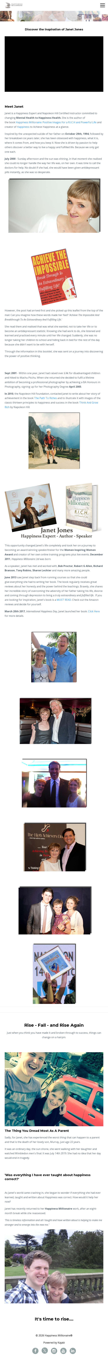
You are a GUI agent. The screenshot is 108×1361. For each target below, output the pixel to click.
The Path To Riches (45, 398)
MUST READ (64, 600)
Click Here (94, 611)
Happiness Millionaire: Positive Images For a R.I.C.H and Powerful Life (56, 122)
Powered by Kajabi (54, 1342)
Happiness (23, 127)
